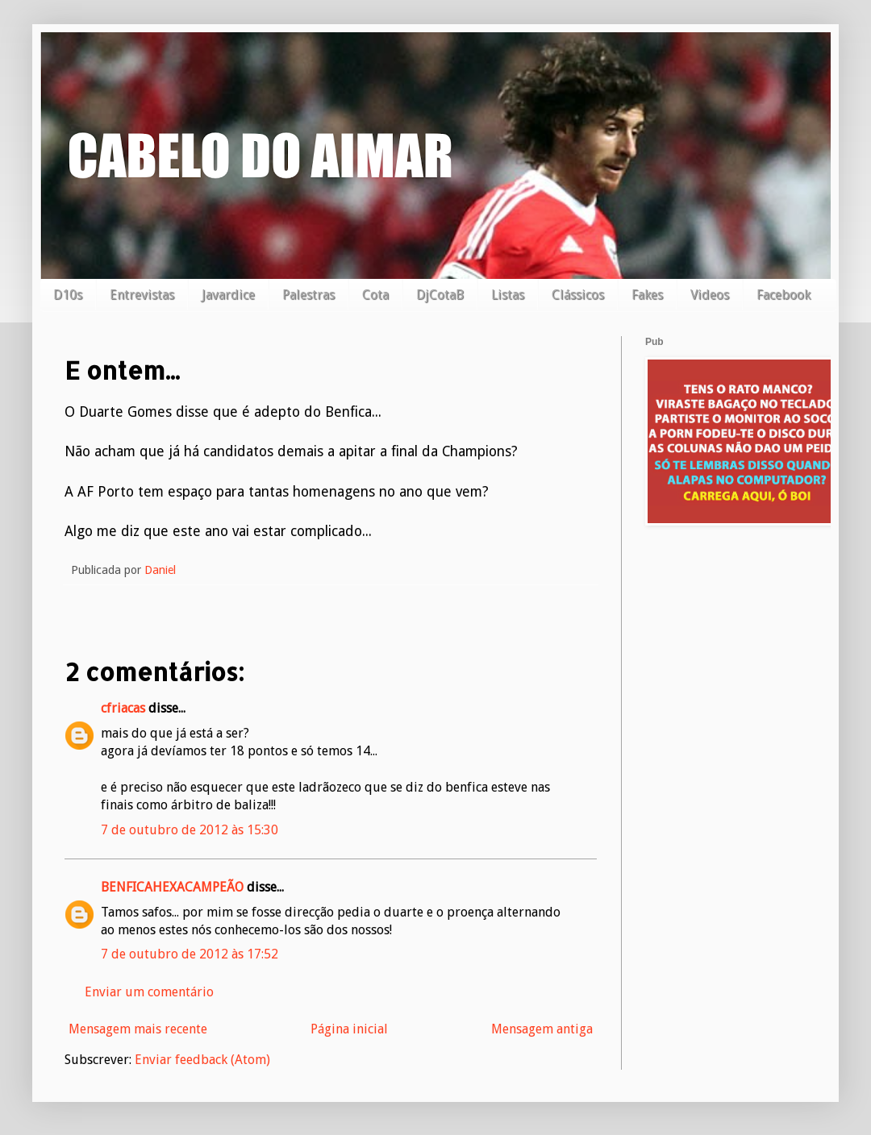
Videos (709, 294)
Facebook (783, 294)
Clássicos (578, 294)
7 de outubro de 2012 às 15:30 (189, 830)
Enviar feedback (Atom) (202, 1059)
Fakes (647, 294)
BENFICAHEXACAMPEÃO (172, 887)
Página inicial (349, 1029)
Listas (507, 294)
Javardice (228, 294)
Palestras (308, 294)
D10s (67, 294)
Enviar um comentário (149, 992)
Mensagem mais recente (138, 1029)
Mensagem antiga (542, 1029)
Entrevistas (142, 294)
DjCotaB (440, 294)
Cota (375, 294)
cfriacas (123, 708)
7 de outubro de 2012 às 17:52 (189, 954)
